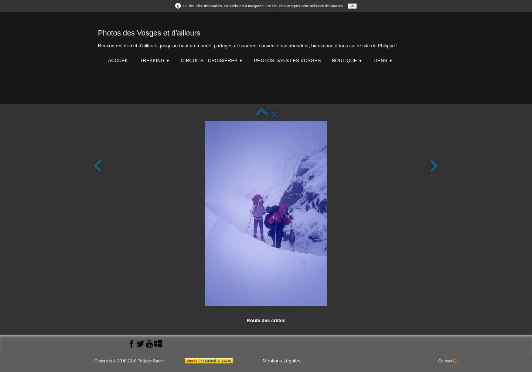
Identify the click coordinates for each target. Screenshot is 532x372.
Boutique (347, 60)
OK (352, 5)
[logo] (247, 37)
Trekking (155, 60)
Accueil (118, 60)
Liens (383, 60)
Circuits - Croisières (212, 60)
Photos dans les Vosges (287, 60)
